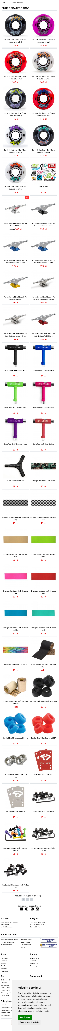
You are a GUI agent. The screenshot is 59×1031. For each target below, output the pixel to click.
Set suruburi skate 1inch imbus (43, 811)
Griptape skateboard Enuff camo (43, 481)
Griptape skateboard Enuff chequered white (43, 519)
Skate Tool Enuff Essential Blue (43, 370)
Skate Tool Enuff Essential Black (15, 370)
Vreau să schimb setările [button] (29, 1022)
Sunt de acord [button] (25, 1017)
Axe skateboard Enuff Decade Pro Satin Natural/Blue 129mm (15, 261)
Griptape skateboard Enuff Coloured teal (43, 629)
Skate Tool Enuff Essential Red (43, 444)
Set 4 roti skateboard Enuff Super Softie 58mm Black (43, 151)
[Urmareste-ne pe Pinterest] (32, 910)
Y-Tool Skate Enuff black (15, 481)
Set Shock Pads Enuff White (15, 811)
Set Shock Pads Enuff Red (43, 775)
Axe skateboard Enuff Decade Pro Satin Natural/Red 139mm (43, 335)
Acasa (3, 3)
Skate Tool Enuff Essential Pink (43, 407)
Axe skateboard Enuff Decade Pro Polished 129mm (15, 225)
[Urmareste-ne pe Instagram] (26, 910)
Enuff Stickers (43, 187)
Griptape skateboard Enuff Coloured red (43, 592)
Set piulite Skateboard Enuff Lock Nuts (15, 776)
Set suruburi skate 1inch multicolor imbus (15, 849)
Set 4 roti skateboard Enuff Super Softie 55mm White (15, 151)
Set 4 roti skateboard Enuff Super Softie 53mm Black (15, 41)
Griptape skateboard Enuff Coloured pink (15, 592)
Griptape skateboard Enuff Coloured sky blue (15, 629)
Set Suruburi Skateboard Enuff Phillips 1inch (15, 886)
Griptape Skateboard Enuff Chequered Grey (15, 519)
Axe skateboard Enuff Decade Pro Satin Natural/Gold (15, 298)
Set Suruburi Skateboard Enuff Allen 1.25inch (43, 849)
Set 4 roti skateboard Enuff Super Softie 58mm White (15, 188)
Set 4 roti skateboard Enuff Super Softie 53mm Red (15, 78)
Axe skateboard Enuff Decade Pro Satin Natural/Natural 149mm (15, 335)
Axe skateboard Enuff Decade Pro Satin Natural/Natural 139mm (43, 298)
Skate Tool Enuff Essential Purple (15, 444)
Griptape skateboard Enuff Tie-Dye (15, 664)
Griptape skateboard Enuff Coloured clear (15, 555)
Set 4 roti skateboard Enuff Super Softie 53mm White (43, 78)
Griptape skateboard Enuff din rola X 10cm (43, 666)
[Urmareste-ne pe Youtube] (37, 910)
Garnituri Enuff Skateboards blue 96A (15, 738)
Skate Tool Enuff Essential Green (15, 407)
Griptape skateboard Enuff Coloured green (43, 555)
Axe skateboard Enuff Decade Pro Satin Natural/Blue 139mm (43, 261)
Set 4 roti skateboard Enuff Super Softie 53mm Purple (43, 41)
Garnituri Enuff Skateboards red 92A (43, 738)
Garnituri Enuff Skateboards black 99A (43, 701)
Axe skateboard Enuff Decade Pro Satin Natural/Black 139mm (43, 225)
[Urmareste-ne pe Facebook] (21, 910)
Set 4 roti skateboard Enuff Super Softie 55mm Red (43, 114)
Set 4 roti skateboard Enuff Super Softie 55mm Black (15, 114)
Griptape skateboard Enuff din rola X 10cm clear (15, 702)
